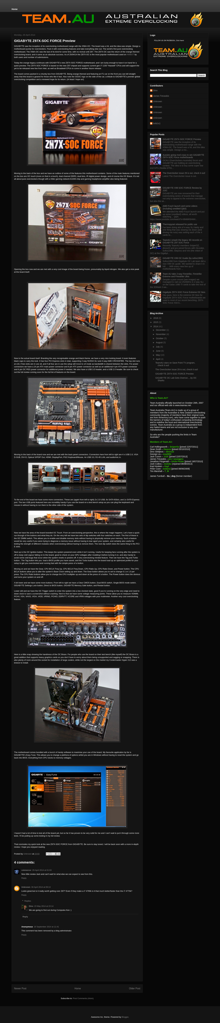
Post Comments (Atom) (83, 998)
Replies (27, 901)
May (158, 355)
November (161, 334)
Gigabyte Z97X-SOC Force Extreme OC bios (184, 292)
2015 (156, 322)
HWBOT (131, 54)
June (158, 351)
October (160, 338)
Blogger (125, 1017)
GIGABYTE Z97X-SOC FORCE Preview (182, 139)
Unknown (25, 887)
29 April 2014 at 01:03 (42, 870)
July (158, 347)
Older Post (134, 988)
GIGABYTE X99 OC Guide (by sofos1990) (183, 258)
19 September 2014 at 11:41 (46, 927)
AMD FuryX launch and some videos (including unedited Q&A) (180, 207)
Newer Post (20, 988)
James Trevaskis (161, 96)
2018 (156, 318)
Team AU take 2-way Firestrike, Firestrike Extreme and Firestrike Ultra (182, 275)
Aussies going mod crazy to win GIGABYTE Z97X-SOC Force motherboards (183, 156)
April (158, 359)
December (161, 330)
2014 (156, 326)
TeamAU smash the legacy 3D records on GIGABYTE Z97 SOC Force (182, 241)
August (159, 342)
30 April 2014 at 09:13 (41, 887)
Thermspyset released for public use (180, 224)
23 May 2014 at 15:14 (43, 906)
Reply (23, 878)
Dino (31, 906)
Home (15, 9)
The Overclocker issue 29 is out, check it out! (184, 173)
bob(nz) (156, 123)
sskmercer (26, 870)
